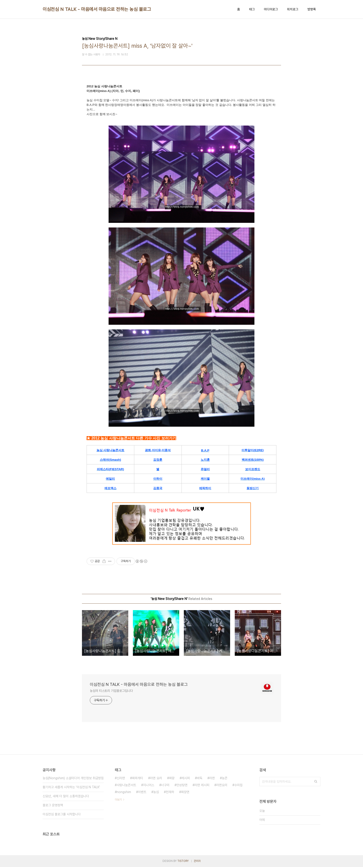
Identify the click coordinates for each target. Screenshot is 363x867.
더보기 (118, 799)
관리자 (197, 861)
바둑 (199, 778)
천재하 (170, 792)
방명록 (311, 9)
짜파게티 (137, 778)
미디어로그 (271, 9)
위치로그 (292, 9)
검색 (315, 781)
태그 (252, 9)
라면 (212, 778)
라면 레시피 (201, 785)
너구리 (165, 785)
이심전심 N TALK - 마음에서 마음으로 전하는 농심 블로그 (97, 9)
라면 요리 (156, 778)
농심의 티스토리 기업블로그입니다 (111, 691)
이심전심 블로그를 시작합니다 (62, 814)
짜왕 (172, 778)
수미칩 (238, 785)
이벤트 (142, 792)
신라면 (121, 778)
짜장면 (185, 792)
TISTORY (183, 861)
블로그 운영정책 (53, 805)
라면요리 (221, 785)
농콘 (224, 778)
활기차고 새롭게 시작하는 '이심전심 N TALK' (71, 787)
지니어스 (148, 785)
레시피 (186, 778)
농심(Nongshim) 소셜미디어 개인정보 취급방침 (73, 778)
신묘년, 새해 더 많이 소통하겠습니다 (66, 796)
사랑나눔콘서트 (126, 785)
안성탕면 (182, 785)
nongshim (124, 792)
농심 (156, 792)
